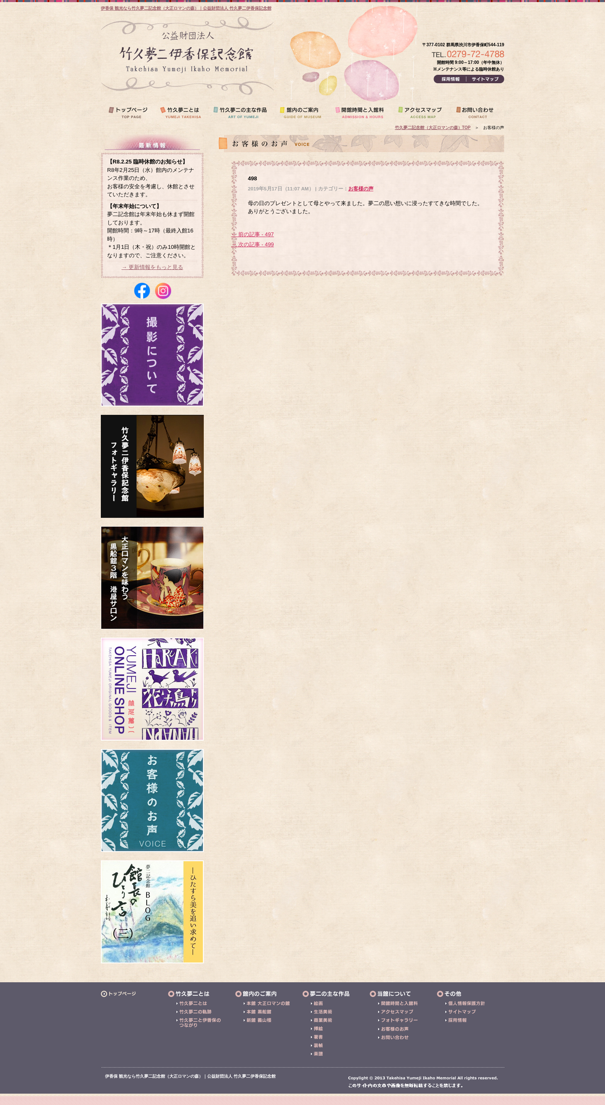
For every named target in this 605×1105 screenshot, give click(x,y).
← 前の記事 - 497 (252, 234)
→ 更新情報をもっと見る (152, 267)
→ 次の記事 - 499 (252, 244)
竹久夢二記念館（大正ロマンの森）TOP (433, 127)
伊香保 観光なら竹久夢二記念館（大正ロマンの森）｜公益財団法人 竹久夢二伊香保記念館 (186, 8)
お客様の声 (361, 188)
